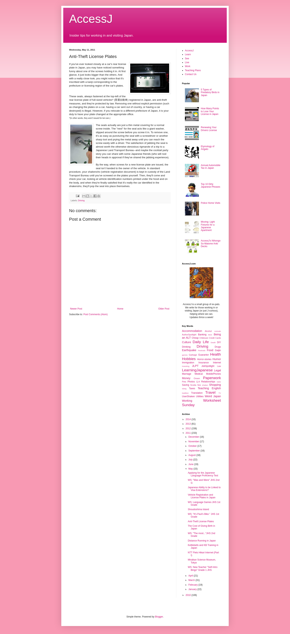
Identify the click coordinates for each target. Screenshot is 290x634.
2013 (189, 423)
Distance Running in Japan (202, 540)
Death (213, 342)
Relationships (208, 381)
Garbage (193, 355)
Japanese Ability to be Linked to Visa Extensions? (204, 488)
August (192, 455)
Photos (191, 381)
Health (215, 354)
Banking (202, 334)
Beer (210, 335)
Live (187, 62)
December (194, 436)
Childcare (203, 338)
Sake (219, 382)
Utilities (200, 396)
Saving (185, 385)
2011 (189, 433)
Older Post (163, 308)
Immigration (188, 362)
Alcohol (208, 331)
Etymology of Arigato (207, 147)
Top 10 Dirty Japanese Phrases (210, 185)
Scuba (193, 385)
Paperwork (212, 378)
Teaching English (209, 388)
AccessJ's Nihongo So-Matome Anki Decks (211, 243)
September (194, 450)
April (191, 575)
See (187, 58)
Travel (210, 392)
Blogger (159, 616)
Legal (217, 370)
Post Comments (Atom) (95, 314)
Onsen (197, 378)
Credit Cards (215, 338)
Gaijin (218, 350)
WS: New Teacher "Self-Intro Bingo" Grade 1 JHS (202, 568)
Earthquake (189, 350)
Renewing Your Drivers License (209, 128)
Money (186, 378)
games (185, 355)
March (192, 580)
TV (220, 393)
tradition (185, 393)
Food (210, 350)
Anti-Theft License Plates (201, 521)
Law (219, 366)
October (192, 446)
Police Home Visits (210, 203)
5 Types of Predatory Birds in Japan (210, 92)
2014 (189, 419)
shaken (205, 385)
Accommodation (192, 330)
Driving (81, 200)
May (190, 468)
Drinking (186, 346)
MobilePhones (213, 374)
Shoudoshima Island (198, 509)
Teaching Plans (193, 70)
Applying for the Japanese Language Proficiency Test (203, 474)
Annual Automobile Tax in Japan (210, 166)
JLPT (195, 365)
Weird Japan (213, 396)
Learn (188, 54)
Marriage (186, 374)
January (192, 589)
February (193, 584)
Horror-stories (204, 359)
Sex (199, 385)
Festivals (201, 350)
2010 (189, 595)
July (190, 459)
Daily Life (201, 342)
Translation (197, 393)
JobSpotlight (207, 366)
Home (120, 308)
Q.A (198, 381)
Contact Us (190, 74)
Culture (186, 342)
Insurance (204, 362)
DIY (219, 342)
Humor (217, 359)
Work (187, 66)
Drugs (218, 346)
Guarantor (203, 354)
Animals (217, 331)
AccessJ (90, 18)
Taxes (192, 388)
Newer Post (76, 308)
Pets (184, 381)
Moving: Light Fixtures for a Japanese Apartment (208, 226)
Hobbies (189, 359)
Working (187, 400)
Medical (199, 374)
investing (185, 366)
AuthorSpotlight (189, 334)
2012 (189, 428)
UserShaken (188, 396)
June (191, 464)
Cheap (195, 338)
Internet (217, 362)
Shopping (215, 384)
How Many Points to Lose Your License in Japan (210, 111)
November (194, 441)
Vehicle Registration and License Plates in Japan (201, 496)
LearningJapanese (197, 370)
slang (184, 388)
